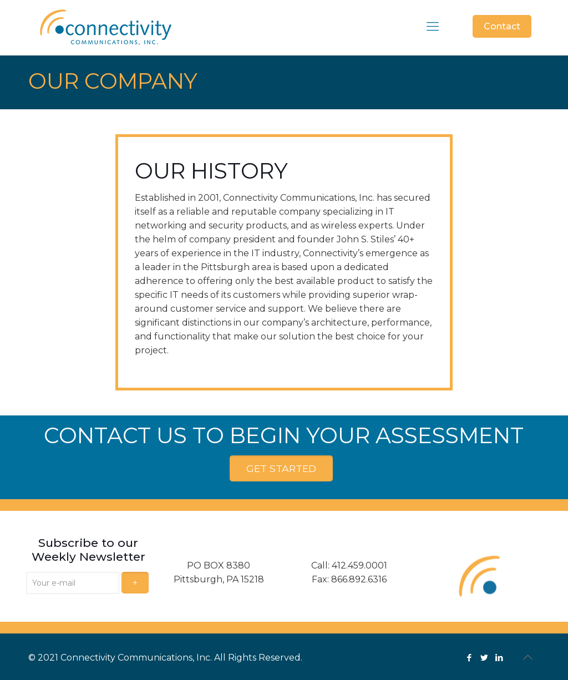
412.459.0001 (359, 565)
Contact (502, 26)
